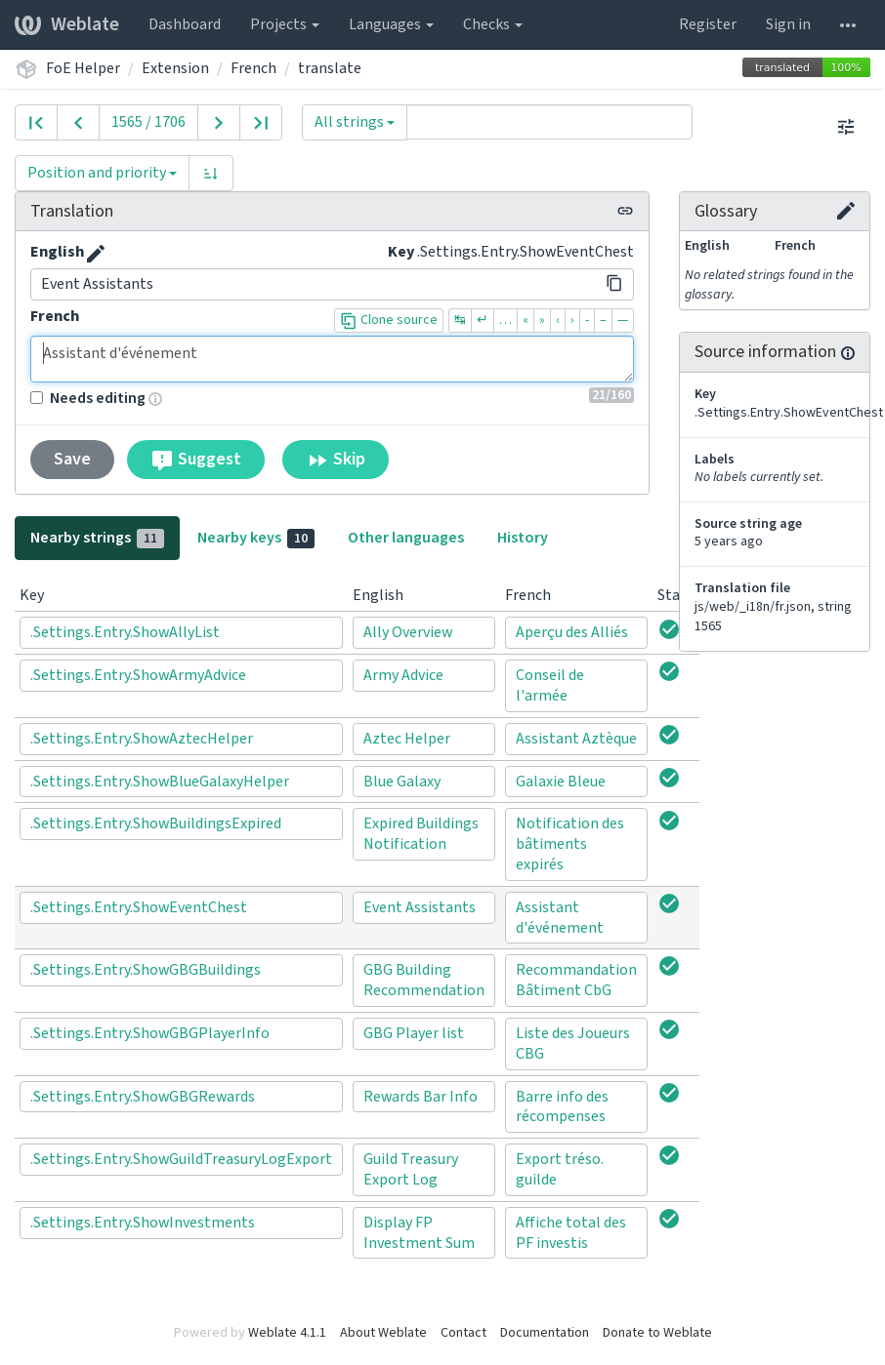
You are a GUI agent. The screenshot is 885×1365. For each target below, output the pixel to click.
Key (401, 251)
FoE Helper (83, 68)
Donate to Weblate (657, 1333)
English (57, 251)
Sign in (788, 24)
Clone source (389, 320)
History (522, 537)
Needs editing (88, 398)
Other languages (406, 537)
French (253, 68)
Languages (391, 24)
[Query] (549, 122)
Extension (175, 68)
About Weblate (383, 1333)
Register (708, 24)
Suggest (195, 459)
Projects (284, 24)
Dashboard (184, 24)
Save (72, 459)
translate (329, 68)
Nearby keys (256, 537)
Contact (463, 1333)
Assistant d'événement (332, 359)
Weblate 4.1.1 (287, 1333)
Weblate (67, 24)
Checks (493, 24)
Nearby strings (97, 537)
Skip (335, 459)
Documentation (544, 1333)
